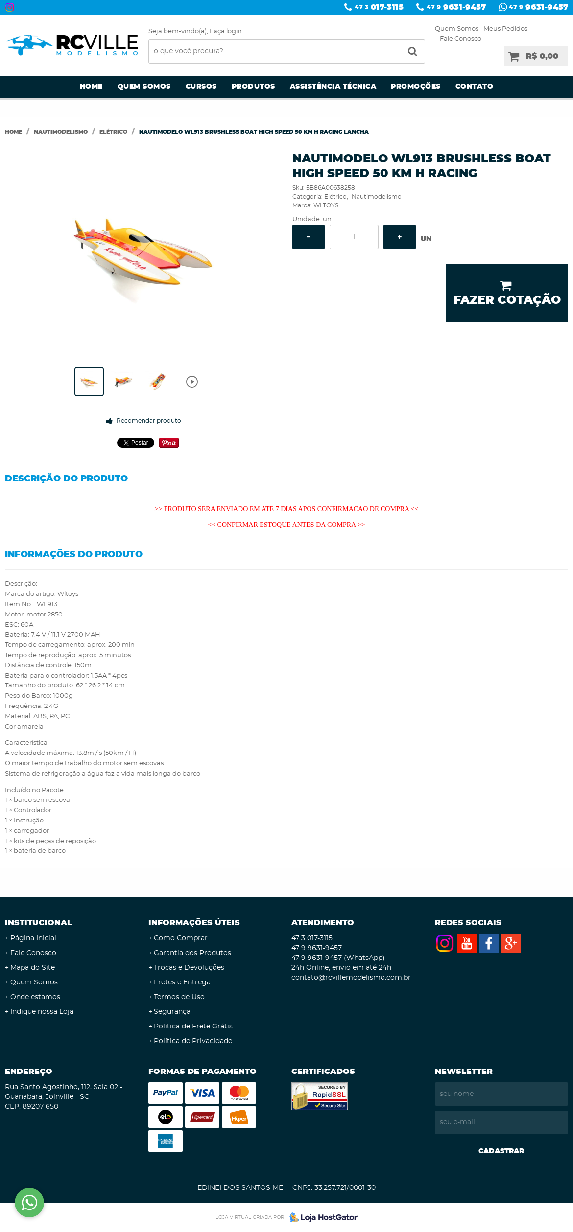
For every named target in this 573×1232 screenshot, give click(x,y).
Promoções (416, 86)
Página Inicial (33, 938)
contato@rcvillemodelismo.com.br (351, 977)
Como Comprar (181, 938)
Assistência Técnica (333, 86)
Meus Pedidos (505, 29)
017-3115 (379, 7)
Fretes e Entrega (182, 982)
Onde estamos (35, 997)
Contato (474, 86)
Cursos (201, 86)
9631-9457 (456, 7)
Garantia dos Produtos (192, 953)
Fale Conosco (460, 39)
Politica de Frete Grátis (193, 1026)
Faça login (226, 31)
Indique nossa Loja (41, 1011)
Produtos (253, 86)
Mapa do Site (32, 967)
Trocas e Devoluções (189, 967)
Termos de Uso (179, 997)
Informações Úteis (194, 923)
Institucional (38, 923)
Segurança (172, 1011)
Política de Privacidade (193, 1041)
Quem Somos (456, 29)
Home (91, 86)
